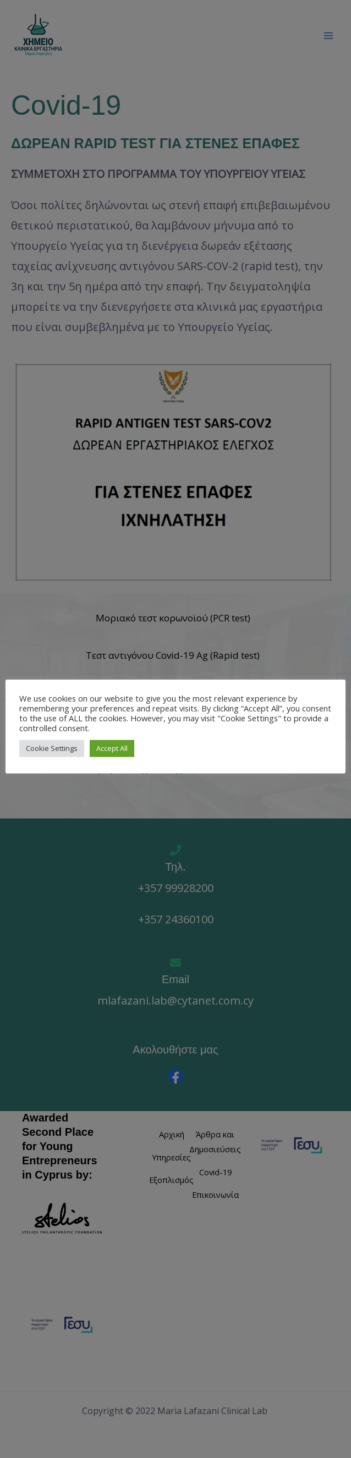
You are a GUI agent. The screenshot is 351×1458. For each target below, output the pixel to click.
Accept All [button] (112, 748)
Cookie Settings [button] (52, 748)
